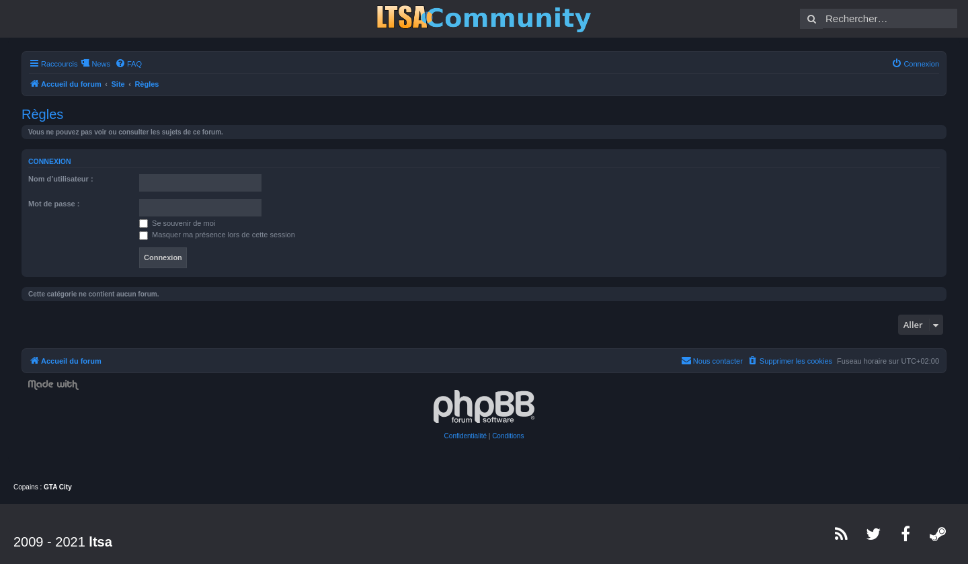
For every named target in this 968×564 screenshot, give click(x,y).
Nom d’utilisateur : (60, 179)
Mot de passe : (53, 204)
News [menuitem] (100, 64)
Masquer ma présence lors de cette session (217, 235)
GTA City (58, 487)
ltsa (100, 541)
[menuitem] (128, 64)
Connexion (49, 161)
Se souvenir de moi (177, 223)
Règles (42, 114)
